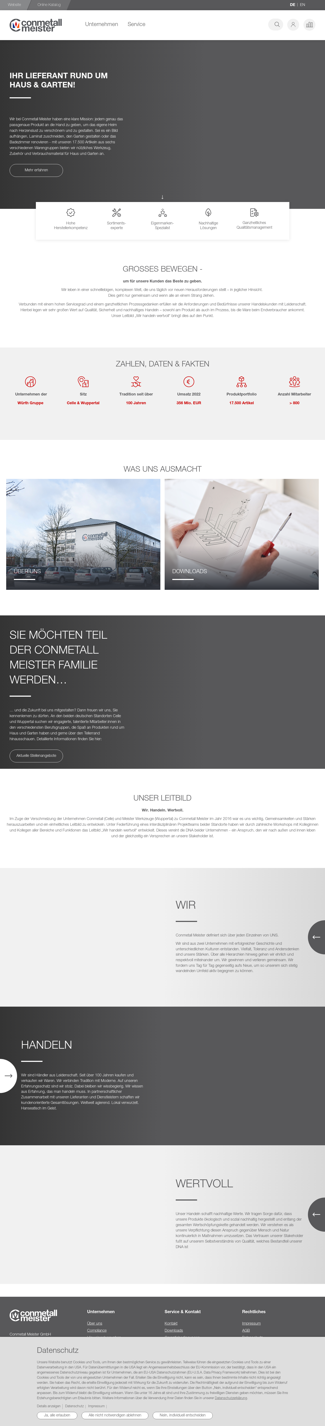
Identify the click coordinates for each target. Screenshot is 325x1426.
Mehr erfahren (36, 170)
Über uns (94, 1324)
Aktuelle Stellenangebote (36, 756)
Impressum (251, 1324)
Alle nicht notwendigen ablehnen (115, 1415)
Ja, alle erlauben (57, 1415)
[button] (293, 25)
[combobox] (251, 25)
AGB (246, 1331)
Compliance (97, 1331)
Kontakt (171, 1324)
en (302, 5)
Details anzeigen (49, 1406)
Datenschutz (74, 1406)
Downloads (174, 1331)
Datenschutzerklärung (231, 1398)
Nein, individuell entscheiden (183, 1415)
